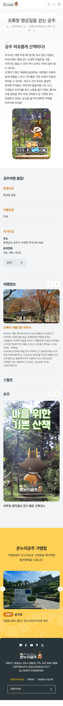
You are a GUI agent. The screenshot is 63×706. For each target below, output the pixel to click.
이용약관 (30, 679)
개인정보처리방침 (17, 679)
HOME (7, 26)
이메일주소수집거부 (45, 679)
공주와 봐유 (17, 26)
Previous (50, 284)
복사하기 (29, 30)
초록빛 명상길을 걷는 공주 (40, 26)
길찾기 (15, 262)
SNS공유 (34, 30)
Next (57, 284)
